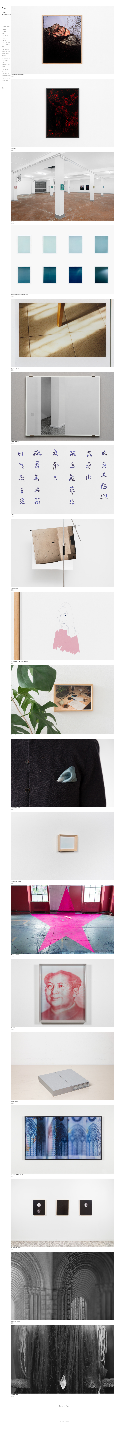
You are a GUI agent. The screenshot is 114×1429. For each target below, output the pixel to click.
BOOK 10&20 (5, 69)
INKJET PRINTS (6, 44)
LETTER (4, 55)
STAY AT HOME (6, 42)
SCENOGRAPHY (6, 78)
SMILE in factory (6, 64)
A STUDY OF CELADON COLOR (5, 38)
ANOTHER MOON (6, 75)
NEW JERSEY (5, 49)
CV (3, 88)
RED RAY (4, 31)
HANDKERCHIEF (6, 58)
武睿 (4, 8)
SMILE (3, 67)
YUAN (3, 33)
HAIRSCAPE (5, 80)
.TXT (3, 47)
